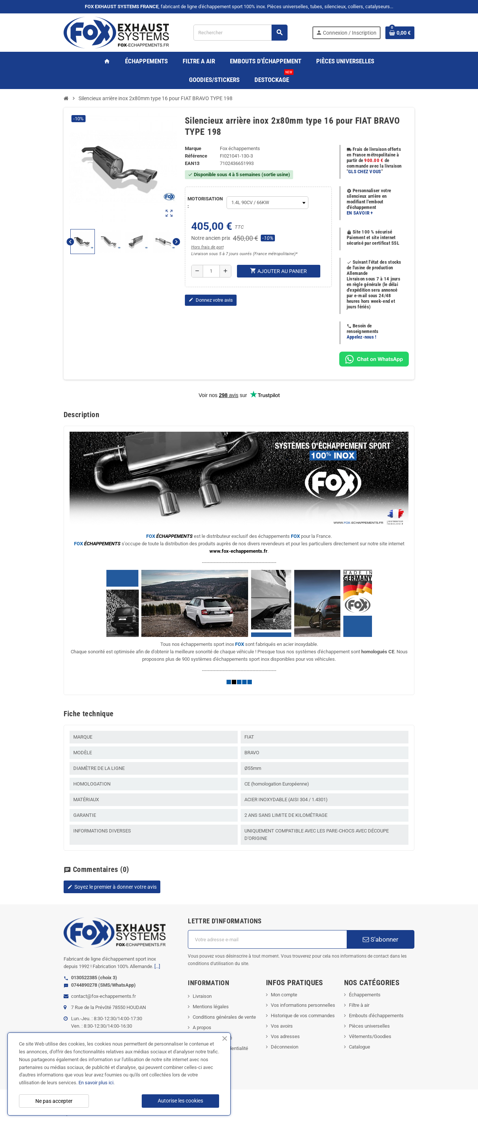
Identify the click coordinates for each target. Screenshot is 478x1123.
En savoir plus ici (95, 1082)
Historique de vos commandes (303, 1015)
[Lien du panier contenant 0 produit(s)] (399, 32)
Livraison (202, 996)
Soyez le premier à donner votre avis (112, 887)
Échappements (365, 994)
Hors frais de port (207, 247)
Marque (193, 148)
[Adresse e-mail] (267, 939)
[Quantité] (211, 271)
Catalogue (359, 1047)
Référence (196, 156)
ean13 (192, 163)
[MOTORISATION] (267, 202)
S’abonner (380, 939)
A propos (202, 1027)
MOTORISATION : (205, 202)
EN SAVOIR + (360, 213)
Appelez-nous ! (361, 337)
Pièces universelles (369, 1026)
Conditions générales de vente (224, 1017)
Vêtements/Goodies (370, 1036)
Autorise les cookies (180, 1101)
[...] (157, 966)
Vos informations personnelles (303, 1005)
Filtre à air (359, 1005)
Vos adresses (285, 1036)
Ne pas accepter (54, 1101)
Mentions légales (211, 1006)
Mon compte (284, 994)
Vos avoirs (282, 1026)
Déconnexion (284, 1047)
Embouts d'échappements (376, 1015)
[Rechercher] (240, 33)
